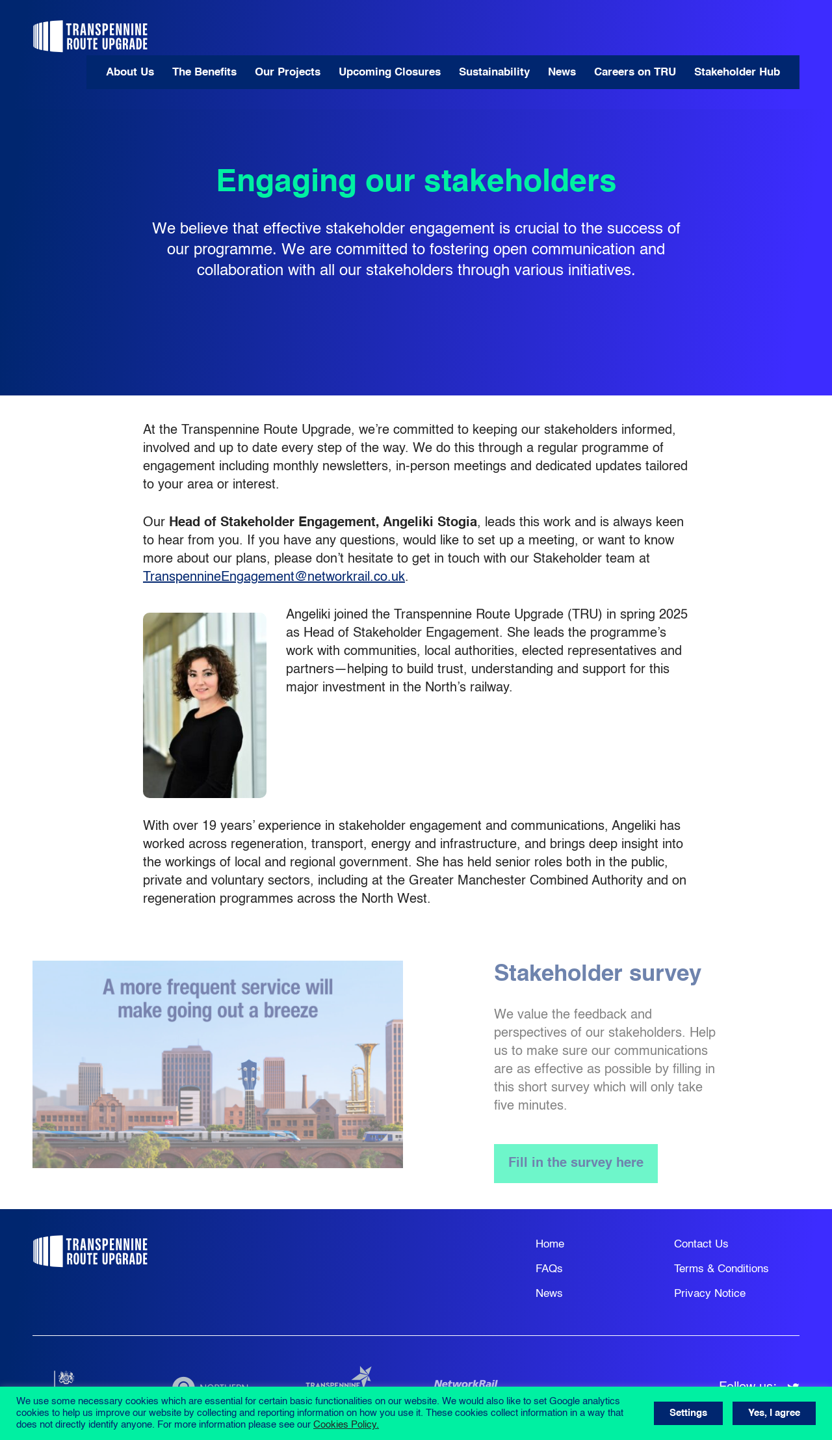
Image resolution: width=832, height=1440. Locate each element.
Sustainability (494, 72)
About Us (130, 72)
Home (550, 1244)
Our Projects (287, 72)
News (562, 72)
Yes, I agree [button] (774, 1413)
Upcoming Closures (390, 72)
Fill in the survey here (576, 1163)
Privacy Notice (710, 1294)
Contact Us (701, 1244)
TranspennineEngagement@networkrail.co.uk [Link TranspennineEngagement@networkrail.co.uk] (274, 577)
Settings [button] (688, 1413)
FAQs (549, 1269)
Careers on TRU (635, 72)
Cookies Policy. (346, 1425)
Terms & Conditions (721, 1269)
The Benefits (204, 72)
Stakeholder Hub (737, 72)
